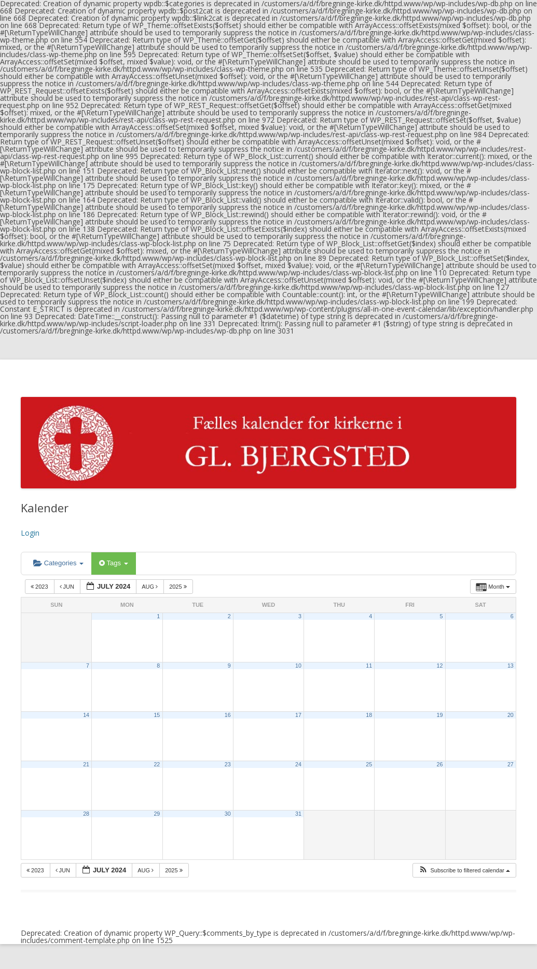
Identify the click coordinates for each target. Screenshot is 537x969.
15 (157, 715)
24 (298, 764)
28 (86, 814)
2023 (40, 586)
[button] (464, 871)
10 (298, 665)
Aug (150, 586)
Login (30, 533)
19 (440, 715)
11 (369, 665)
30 (228, 814)
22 (157, 764)
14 (86, 715)
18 (369, 715)
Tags (113, 563)
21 (86, 764)
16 (228, 715)
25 (369, 764)
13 (510, 665)
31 (298, 814)
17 (298, 715)
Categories (58, 563)
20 (510, 715)
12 (440, 665)
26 (440, 764)
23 (228, 764)
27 (510, 764)
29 (157, 814)
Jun (68, 586)
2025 (178, 586)
